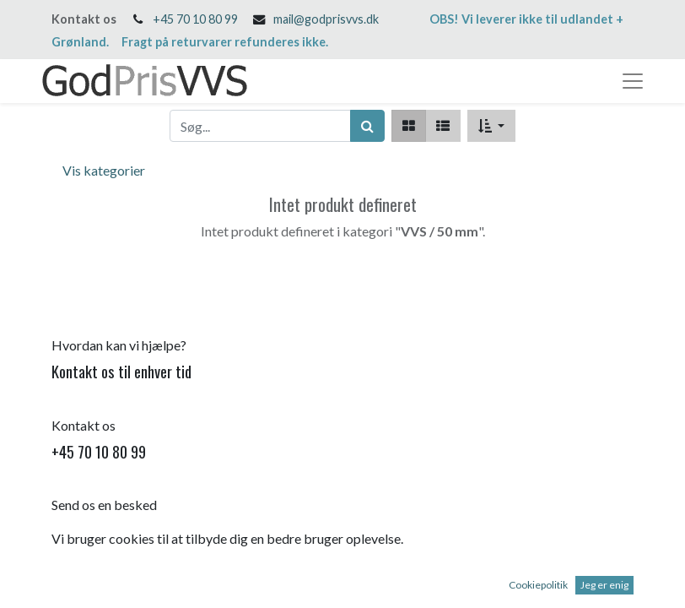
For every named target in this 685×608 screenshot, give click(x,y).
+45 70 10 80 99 (195, 19)
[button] (491, 126)
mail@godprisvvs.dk (326, 19)
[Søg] (367, 126)
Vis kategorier (103, 170)
